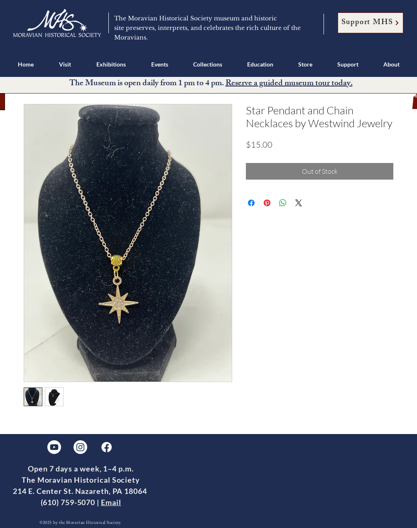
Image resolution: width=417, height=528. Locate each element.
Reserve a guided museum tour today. (289, 83)
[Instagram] (80, 447)
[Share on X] (299, 203)
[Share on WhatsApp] (283, 203)
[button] (64, 64)
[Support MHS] (370, 22)
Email (111, 502)
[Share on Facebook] (251, 203)
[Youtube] (54, 447)
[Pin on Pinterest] (267, 203)
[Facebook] (106, 447)
